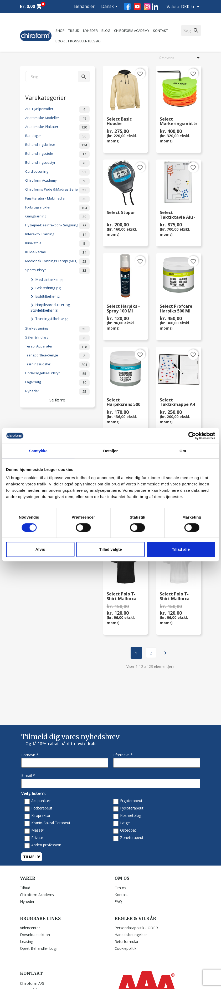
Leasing (26, 892)
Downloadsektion (35, 885)
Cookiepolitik (125, 899)
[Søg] (57, 76)
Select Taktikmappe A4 (177, 402)
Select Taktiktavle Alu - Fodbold (178, 215)
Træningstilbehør (51, 318)
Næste (165, 653)
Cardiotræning (57, 172)
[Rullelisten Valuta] (191, 7)
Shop (60, 30)
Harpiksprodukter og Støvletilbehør (50, 307)
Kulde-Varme (57, 252)
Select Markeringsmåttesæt (178, 121)
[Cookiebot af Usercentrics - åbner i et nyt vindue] (192, 436)
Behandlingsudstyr (57, 163)
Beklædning (48, 287)
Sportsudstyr (57, 270)
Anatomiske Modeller (57, 118)
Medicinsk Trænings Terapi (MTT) (57, 261)
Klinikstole (57, 243)
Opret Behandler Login (39, 899)
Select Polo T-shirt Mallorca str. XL (121, 596)
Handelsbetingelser (131, 885)
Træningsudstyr (57, 364)
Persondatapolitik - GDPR (136, 878)
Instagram (147, 6)
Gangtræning (57, 216)
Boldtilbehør (47, 296)
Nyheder (90, 30)
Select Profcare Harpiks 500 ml (176, 309)
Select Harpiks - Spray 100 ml (123, 309)
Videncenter (30, 878)
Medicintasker (49, 279)
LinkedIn (155, 6)
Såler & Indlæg (57, 338)
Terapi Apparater (57, 347)
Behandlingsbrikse (57, 145)
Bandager (57, 136)
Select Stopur (121, 212)
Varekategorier (45, 97)
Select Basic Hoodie (119, 121)
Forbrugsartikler (57, 208)
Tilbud (73, 30)
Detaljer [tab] (110, 451)
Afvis (40, 549)
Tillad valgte (110, 549)
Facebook (127, 6)
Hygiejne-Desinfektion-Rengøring (57, 225)
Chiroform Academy (131, 30)
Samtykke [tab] (38, 451)
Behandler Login (84, 12)
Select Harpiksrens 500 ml (123, 402)
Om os (120, 838)
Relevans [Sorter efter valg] (180, 58)
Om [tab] (182, 451)
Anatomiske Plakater (57, 127)
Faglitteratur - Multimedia (57, 199)
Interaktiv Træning (57, 234)
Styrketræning (57, 329)
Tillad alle (181, 549)
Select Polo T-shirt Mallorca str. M (174, 596)
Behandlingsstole (57, 154)
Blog (105, 30)
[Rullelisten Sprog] (110, 7)
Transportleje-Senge (57, 355)
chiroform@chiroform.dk (41, 965)
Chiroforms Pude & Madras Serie (57, 190)
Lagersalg (57, 382)
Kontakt (160, 30)
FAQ (118, 852)
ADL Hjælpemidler (57, 109)
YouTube (137, 6)
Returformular (126, 892)
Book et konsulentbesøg (78, 41)
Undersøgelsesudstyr (57, 373)
